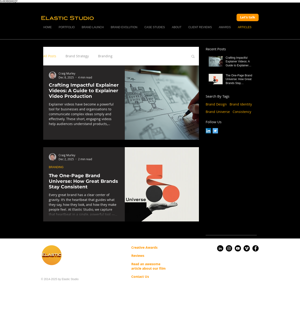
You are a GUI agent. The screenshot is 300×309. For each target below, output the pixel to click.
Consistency (242, 111)
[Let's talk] (248, 17)
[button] (193, 56)
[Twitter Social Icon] (215, 130)
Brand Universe (218, 111)
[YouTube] (238, 248)
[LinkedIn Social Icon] (208, 130)
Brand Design (216, 104)
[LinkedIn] (220, 248)
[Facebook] (255, 248)
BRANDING (56, 167)
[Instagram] (229, 248)
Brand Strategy (77, 56)
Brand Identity (241, 104)
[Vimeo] (247, 248)
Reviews (137, 255)
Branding (105, 56)
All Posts (49, 56)
